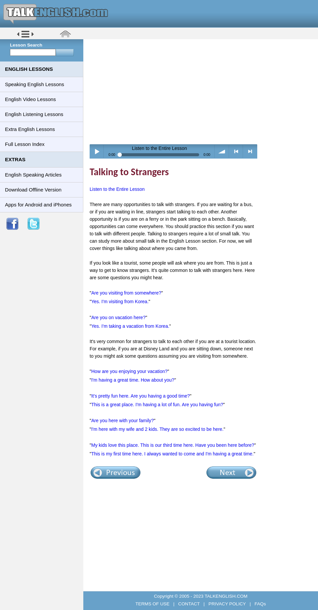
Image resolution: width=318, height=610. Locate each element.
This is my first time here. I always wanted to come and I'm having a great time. (172, 453)
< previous (236, 151)
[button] (25, 37)
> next (250, 151)
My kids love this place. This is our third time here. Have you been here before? (172, 445)
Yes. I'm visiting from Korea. (120, 301)
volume (221, 151)
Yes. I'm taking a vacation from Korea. (130, 326)
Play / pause (96, 151)
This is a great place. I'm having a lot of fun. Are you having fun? (157, 404)
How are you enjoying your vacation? (129, 371)
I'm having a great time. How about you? (132, 380)
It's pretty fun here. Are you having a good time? (140, 396)
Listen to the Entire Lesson (117, 189)
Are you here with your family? (122, 420)
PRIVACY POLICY (227, 603)
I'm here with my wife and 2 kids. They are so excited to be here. (157, 429)
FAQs (259, 603)
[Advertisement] (203, 91)
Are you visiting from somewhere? (126, 293)
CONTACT (189, 603)
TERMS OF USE (153, 603)
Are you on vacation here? (118, 317)
